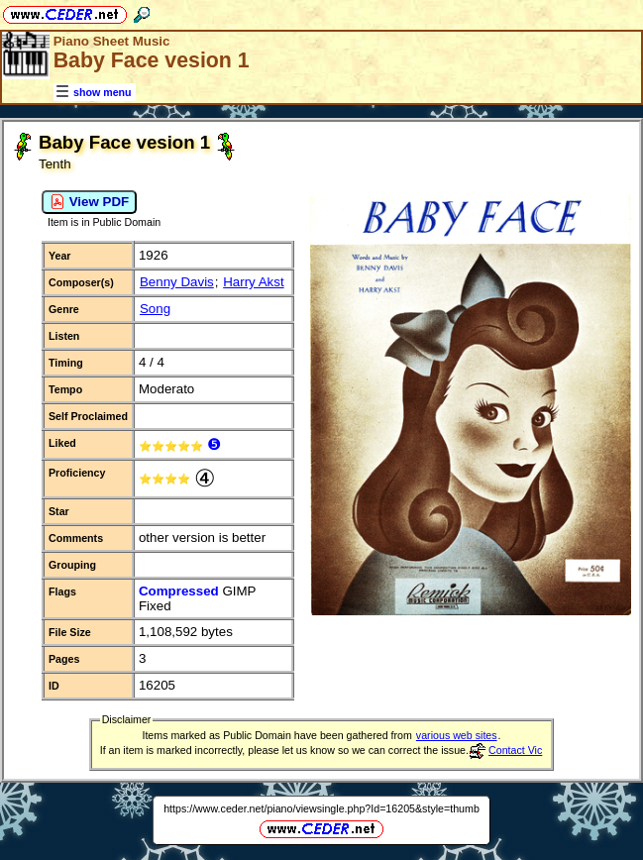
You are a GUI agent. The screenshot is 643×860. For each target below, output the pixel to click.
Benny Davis (177, 281)
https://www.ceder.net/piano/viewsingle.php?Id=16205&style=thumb (321, 808)
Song (155, 308)
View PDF (89, 202)
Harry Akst (253, 281)
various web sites (456, 735)
